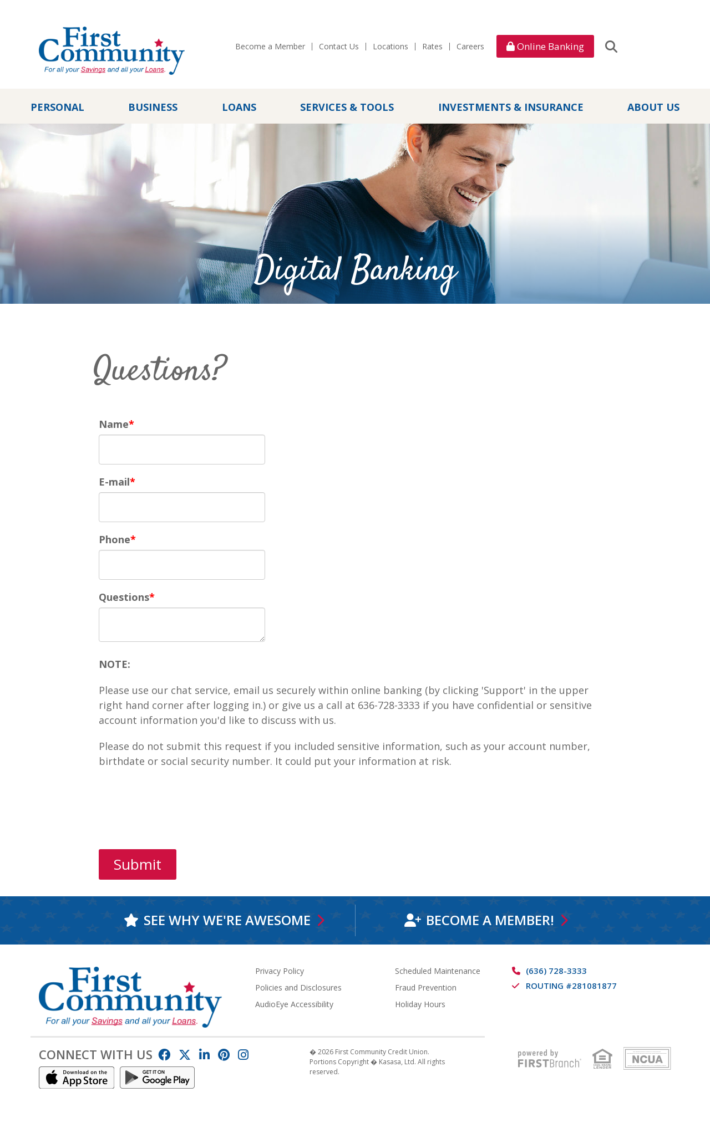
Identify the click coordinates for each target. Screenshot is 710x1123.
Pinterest (224, 1054)
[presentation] (183, 801)
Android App (157, 1077)
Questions (124, 597)
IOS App (76, 1077)
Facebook (164, 1054)
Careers (470, 46)
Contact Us (339, 46)
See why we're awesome (227, 920)
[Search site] (611, 46)
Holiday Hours (420, 1003)
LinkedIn (204, 1054)
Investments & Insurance (511, 107)
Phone (114, 539)
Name (114, 424)
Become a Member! (490, 920)
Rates (432, 46)
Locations (390, 46)
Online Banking (545, 46)
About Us (653, 107)
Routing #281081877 (571, 985)
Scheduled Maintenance (437, 970)
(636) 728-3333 (556, 970)
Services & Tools (347, 107)
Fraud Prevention (426, 987)
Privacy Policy (279, 970)
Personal (57, 107)
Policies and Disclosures (298, 987)
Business (153, 107)
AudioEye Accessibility (294, 1003)
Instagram (243, 1054)
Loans (239, 107)
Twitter (185, 1054)
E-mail (114, 481)
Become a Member (270, 46)
